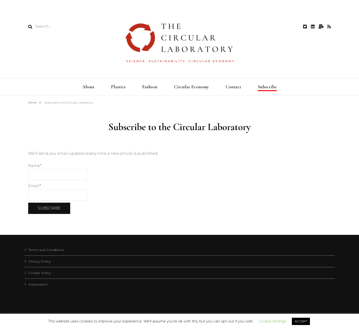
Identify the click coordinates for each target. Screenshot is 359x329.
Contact (233, 87)
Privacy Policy (39, 262)
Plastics (118, 87)
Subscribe (267, 87)
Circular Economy (191, 87)
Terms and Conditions (46, 251)
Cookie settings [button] (272, 321)
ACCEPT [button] (301, 321)
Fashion (149, 87)
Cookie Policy (39, 274)
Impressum (38, 285)
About (88, 87)
